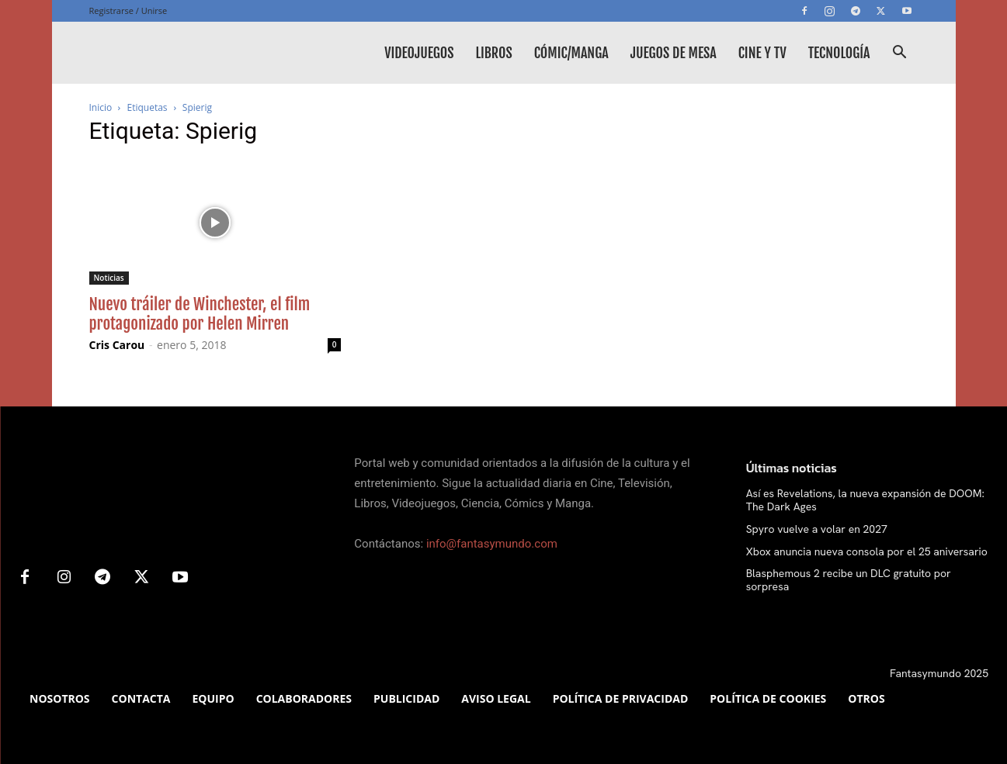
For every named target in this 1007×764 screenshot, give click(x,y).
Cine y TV (762, 52)
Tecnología (839, 52)
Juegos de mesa (673, 52)
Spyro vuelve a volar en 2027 (816, 529)
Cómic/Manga (571, 52)
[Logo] (205, 53)
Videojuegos (418, 52)
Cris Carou (117, 344)
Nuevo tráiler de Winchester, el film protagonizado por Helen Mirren (200, 314)
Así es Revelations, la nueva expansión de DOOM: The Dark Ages (865, 499)
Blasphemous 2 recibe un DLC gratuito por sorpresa (848, 579)
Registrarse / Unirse (128, 10)
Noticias (109, 277)
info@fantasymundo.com (491, 544)
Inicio (101, 107)
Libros (493, 52)
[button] (899, 54)
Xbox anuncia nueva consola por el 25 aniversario (867, 551)
